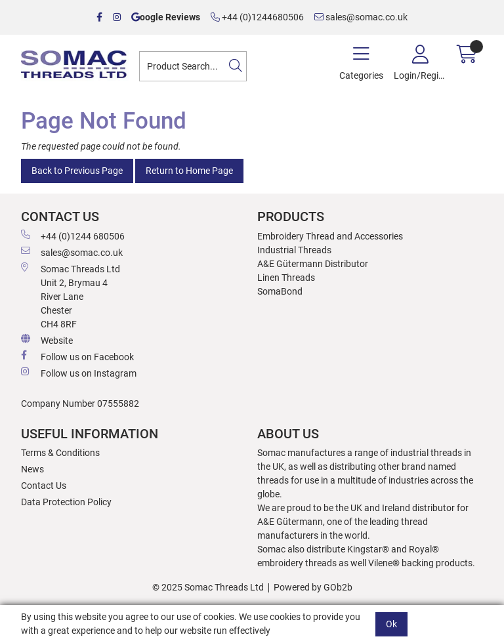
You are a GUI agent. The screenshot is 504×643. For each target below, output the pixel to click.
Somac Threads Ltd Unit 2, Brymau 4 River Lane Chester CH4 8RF (70, 295)
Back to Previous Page (77, 170)
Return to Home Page (189, 170)
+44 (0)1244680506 (257, 17)
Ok (391, 624)
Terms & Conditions (60, 452)
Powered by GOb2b (313, 587)
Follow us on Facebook (77, 356)
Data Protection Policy (66, 502)
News (32, 469)
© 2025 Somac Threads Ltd (208, 587)
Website (47, 340)
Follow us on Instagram (78, 373)
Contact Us (43, 485)
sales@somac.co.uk (361, 17)
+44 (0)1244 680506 (73, 235)
